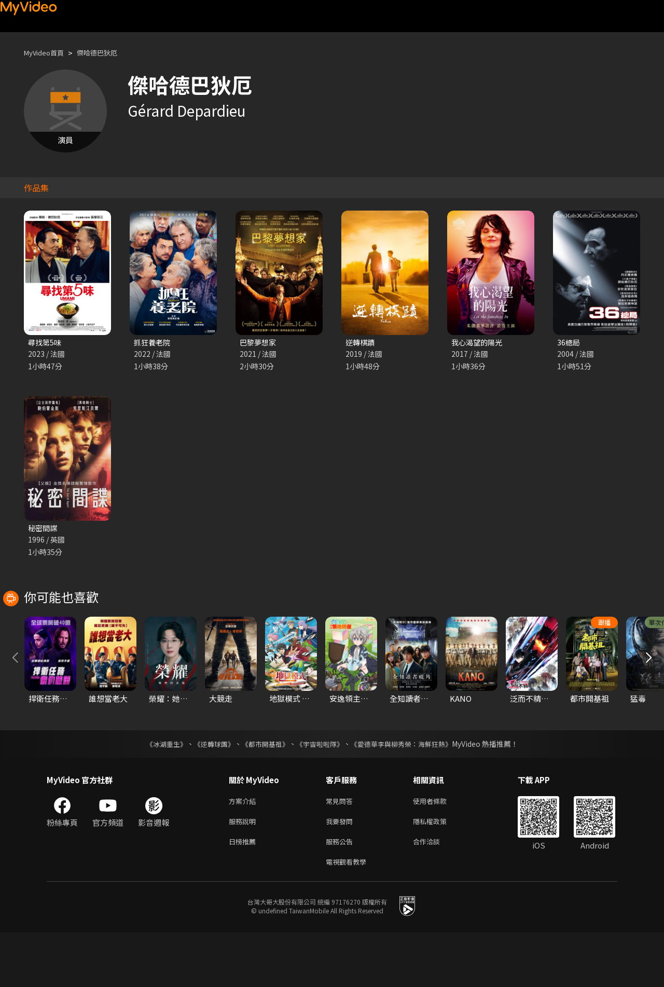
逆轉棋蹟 (361, 342)
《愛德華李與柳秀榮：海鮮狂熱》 (407, 792)
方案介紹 (244, 849)
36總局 (569, 342)
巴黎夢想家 (259, 342)
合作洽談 (434, 893)
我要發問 (341, 871)
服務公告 (341, 893)
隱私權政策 (438, 871)
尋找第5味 (45, 342)
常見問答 (341, 849)
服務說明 (244, 871)
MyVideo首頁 (47, 52)
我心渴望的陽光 (478, 342)
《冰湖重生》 (157, 792)
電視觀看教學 (349, 915)
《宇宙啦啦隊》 (320, 792)
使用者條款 (438, 849)
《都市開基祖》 (262, 792)
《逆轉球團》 (208, 792)
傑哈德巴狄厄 (107, 52)
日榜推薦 (244, 893)
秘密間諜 (43, 529)
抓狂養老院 (153, 342)
